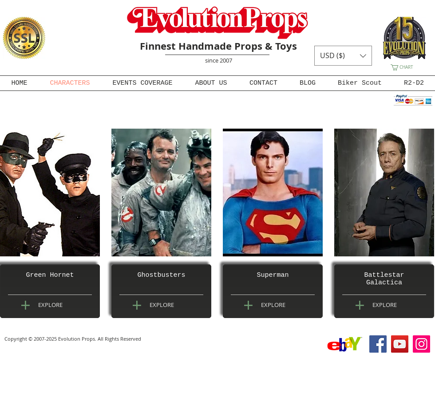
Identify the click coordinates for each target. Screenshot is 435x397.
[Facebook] (378, 344)
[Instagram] (421, 344)
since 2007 (218, 60)
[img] (50, 192)
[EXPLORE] (50, 305)
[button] (343, 56)
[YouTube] (399, 344)
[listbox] (343, 56)
